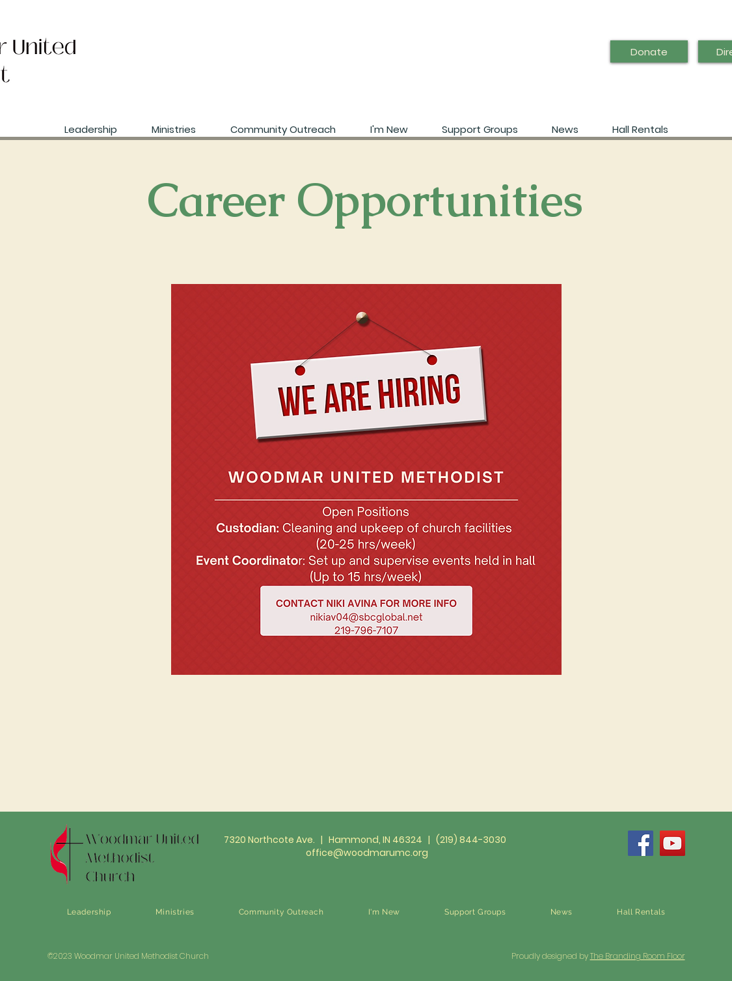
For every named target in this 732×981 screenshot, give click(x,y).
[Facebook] (640, 843)
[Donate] (649, 51)
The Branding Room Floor (637, 955)
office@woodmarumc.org (367, 852)
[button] (565, 123)
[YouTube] (672, 843)
